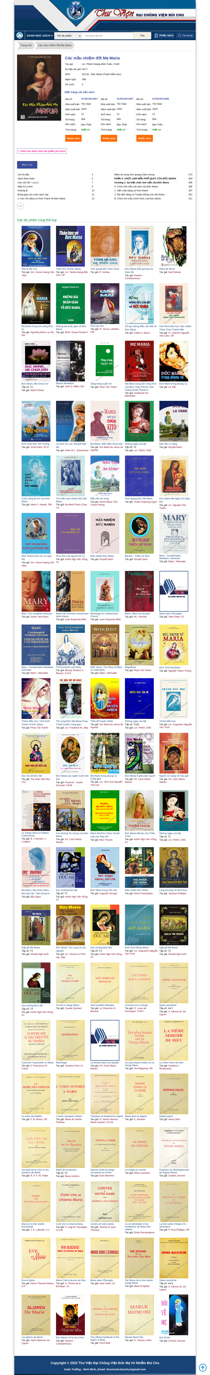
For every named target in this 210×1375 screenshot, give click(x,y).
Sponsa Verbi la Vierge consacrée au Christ (102, 1171)
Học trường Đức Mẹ (66, 890)
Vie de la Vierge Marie (67, 1005)
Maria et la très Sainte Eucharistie (33, 1225)
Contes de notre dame (102, 1224)
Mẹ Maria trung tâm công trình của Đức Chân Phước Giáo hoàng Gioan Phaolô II (141, 386)
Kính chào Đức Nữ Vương (35, 443)
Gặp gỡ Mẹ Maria (31, 947)
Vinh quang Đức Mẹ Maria (139, 498)
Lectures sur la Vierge (136, 1005)
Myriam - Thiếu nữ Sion (137, 556)
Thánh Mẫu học (167, 721)
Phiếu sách (166, 35)
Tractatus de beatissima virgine (106, 1116)
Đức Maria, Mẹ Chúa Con (35, 383)
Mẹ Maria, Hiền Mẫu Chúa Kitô (106, 443)
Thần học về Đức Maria (68, 268)
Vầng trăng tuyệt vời (101, 383)
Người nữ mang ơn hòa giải (173, 775)
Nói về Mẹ (164, 1337)
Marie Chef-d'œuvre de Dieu (71, 1280)
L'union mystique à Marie (69, 1116)
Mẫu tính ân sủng (99, 498)
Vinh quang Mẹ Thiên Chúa (104, 268)
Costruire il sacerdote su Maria (37, 1062)
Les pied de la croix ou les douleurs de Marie (35, 1171)
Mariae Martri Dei (134, 1337)
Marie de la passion (66, 1169)
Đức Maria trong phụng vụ (173, 383)
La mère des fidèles (32, 1116)
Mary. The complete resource (37, 613)
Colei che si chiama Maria (69, 1224)
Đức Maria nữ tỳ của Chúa (70, 1337)
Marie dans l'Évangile (170, 613)
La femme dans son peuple (104, 1062)
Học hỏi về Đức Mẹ (32, 775)
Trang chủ (26, 45)
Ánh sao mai (97, 326)
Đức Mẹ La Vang (168, 443)
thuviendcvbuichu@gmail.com (126, 1369)
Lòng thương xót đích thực (173, 890)
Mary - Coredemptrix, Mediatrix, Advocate (170, 557)
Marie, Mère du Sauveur (137, 613)
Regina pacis (166, 1116)
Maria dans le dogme (136, 1116)
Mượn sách (73, 138)
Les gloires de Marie (32, 1337)
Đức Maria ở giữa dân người (140, 775)
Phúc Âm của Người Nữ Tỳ (70, 556)
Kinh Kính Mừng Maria (137, 947)
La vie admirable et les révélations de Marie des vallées (138, 1227)
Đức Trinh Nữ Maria (169, 667)
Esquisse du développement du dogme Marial (174, 1171)
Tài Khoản (187, 35)
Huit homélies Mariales (102, 1005)
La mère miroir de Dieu (171, 1062)
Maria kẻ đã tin (167, 268)
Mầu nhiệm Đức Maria (102, 556)
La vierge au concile (135, 1169)
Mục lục (27, 164)
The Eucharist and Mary (68, 667)
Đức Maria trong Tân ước (103, 890)
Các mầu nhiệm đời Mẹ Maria (54, 45)
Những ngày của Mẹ (136, 443)
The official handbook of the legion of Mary (105, 1338)
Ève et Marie (28, 1280)
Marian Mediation (65, 383)
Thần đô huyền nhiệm (101, 721)
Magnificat (130, 667)
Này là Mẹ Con (29, 268)
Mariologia (61, 1062)
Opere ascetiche (168, 1005)
